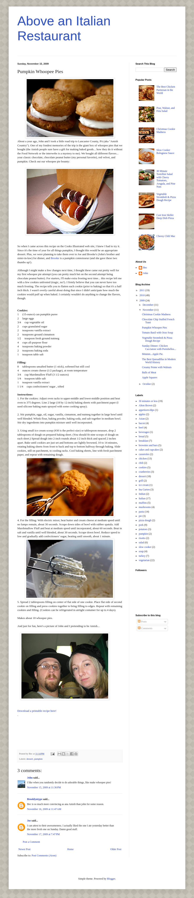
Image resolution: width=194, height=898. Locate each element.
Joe (29, 820)
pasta (141, 511)
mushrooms (145, 507)
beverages (144, 432)
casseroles (144, 454)
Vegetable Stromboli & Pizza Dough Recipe (166, 197)
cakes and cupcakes (149, 449)
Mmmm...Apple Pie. (152, 354)
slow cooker (145, 547)
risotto (142, 538)
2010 (142, 295)
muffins (143, 502)
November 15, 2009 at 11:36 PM (44, 787)
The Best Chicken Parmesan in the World (166, 90)
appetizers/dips (146, 409)
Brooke (55, 258)
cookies (143, 467)
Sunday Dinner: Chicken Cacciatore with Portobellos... (159, 347)
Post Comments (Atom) (44, 855)
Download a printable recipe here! (36, 710)
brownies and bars (148, 445)
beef (141, 427)
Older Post (115, 849)
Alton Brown (145, 405)
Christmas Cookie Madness (156, 314)
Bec (145, 267)
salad (141, 542)
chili (141, 462)
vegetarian (144, 560)
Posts (142, 621)
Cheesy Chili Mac (166, 236)
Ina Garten (144, 489)
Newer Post (24, 849)
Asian (142, 418)
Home (70, 849)
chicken (143, 458)
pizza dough (145, 520)
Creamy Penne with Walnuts (156, 367)
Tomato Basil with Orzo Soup (157, 332)
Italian (142, 498)
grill (141, 480)
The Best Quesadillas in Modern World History (159, 361)
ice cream (144, 485)
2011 (142, 290)
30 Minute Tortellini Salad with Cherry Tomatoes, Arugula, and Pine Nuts (166, 179)
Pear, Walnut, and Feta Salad (166, 109)
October (147, 383)
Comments (145, 628)
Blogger (111, 878)
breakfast (143, 440)
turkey (142, 555)
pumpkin (38, 759)
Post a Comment (31, 841)
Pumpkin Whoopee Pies (154, 327)
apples (142, 414)
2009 (142, 300)
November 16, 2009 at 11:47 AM (44, 809)
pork (141, 524)
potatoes (143, 529)
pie (140, 516)
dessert (29, 759)
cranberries (144, 471)
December (148, 304)
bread (142, 436)
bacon (142, 423)
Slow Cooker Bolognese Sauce (165, 152)
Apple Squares (149, 377)
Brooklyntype (34, 799)
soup (141, 551)
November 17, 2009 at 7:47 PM (43, 834)
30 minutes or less (148, 401)
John (30, 777)
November (148, 309)
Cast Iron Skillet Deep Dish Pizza (165, 217)
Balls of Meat (149, 372)
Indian (142, 493)
